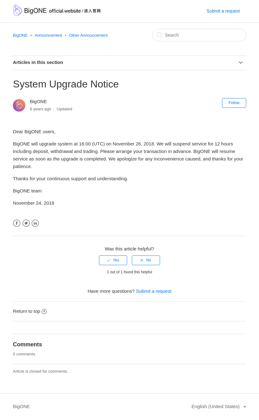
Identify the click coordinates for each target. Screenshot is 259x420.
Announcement (48, 35)
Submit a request (223, 10)
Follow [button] (234, 103)
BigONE (20, 35)
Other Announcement (88, 35)
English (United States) (216, 406)
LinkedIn (35, 223)
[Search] (199, 35)
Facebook (17, 223)
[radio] (113, 260)
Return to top (30, 311)
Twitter (26, 223)
